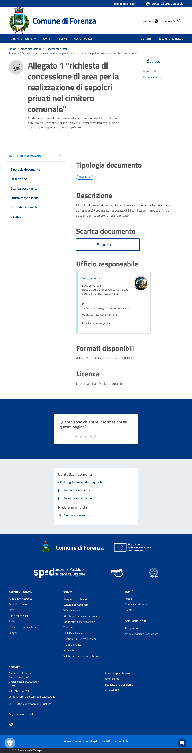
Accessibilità (112, 690)
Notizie (128, 599)
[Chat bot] (182, 743)
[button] (164, 4)
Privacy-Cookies (72, 741)
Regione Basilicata (123, 3)
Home (12, 49)
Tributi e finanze (72, 644)
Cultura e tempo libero (76, 605)
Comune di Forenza (64, 20)
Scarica (108, 244)
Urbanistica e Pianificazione (79, 622)
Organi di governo (19, 604)
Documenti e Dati (56, 49)
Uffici (12, 610)
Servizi (67, 592)
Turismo (68, 627)
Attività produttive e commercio (81, 616)
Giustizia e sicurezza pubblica (80, 639)
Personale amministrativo (24, 627)
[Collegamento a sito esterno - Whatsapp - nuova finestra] (156, 21)
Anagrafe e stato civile (76, 599)
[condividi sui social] (152, 61)
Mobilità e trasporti (74, 633)
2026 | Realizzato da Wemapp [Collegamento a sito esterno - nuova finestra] (26, 750)
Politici (12, 621)
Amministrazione (30, 49)
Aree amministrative (20, 599)
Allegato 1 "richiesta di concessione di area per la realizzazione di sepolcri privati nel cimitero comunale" (73, 53)
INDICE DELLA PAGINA (26, 155)
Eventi (128, 610)
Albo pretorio (131, 628)
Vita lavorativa (71, 610)
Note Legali (91, 741)
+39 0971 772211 (19, 691)
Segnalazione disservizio (119, 684)
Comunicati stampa (135, 604)
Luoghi (13, 633)
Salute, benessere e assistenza (81, 656)
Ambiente (69, 650)
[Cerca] (179, 21)
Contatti (14, 667)
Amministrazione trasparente (141, 634)
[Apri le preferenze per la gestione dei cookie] (10, 743)
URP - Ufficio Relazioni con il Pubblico (30, 704)
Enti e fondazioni (18, 616)
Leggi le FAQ (112, 679)
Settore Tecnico (92, 278)
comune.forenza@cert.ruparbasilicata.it (32, 696)
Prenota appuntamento (118, 673)
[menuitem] (145, 38)
